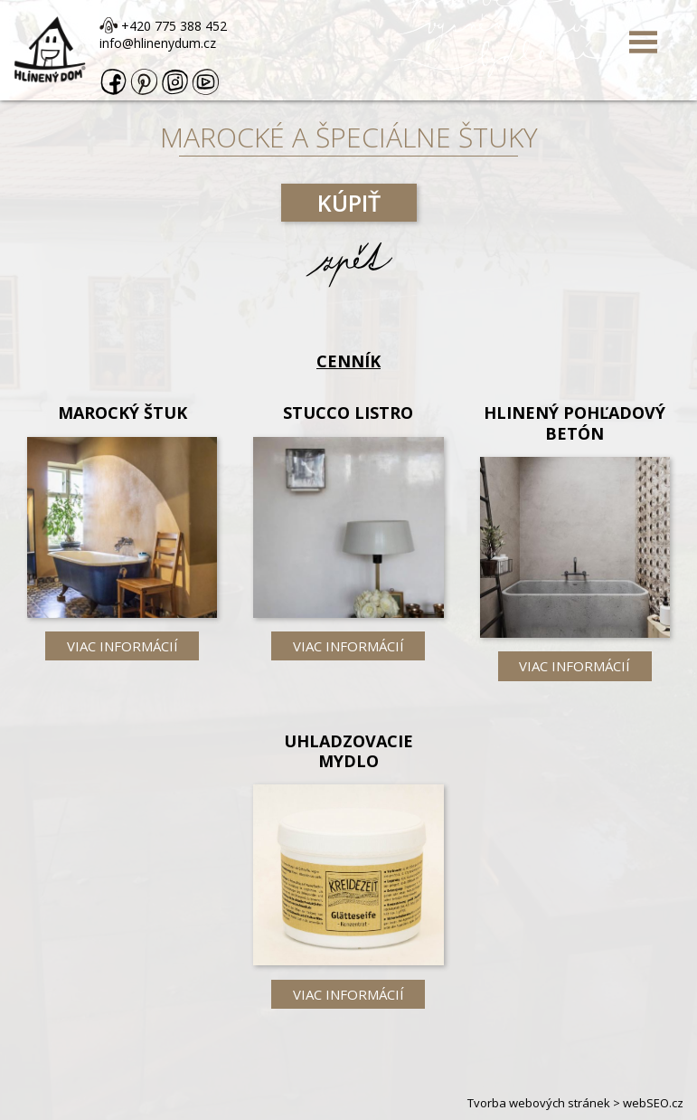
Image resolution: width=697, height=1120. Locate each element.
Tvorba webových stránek (538, 1103)
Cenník (348, 361)
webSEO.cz (653, 1103)
